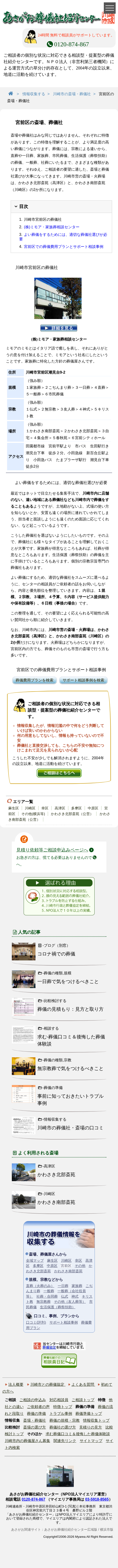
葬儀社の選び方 (62, 1427)
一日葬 (63, 1286)
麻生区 (13, 808)
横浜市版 (106, 1529)
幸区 (44, 808)
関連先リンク (64, 1441)
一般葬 (49, 1291)
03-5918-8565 (97, 1499)
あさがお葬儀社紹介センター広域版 (70, 1529)
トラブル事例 (60, 1414)
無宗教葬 (43, 1302)
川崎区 (30, 808)
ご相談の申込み (32, 1400)
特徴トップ (62, 1407)
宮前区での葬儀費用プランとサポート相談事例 (63, 247)
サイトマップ (91, 1441)
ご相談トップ (83, 1400)
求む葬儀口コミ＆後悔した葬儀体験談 (78, 1434)
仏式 (64, 1296)
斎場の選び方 (34, 1427)
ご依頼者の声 (38, 1407)
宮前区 (66, 1266)
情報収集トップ (96, 1420)
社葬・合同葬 (47, 1296)
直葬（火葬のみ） (40, 1286)
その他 (80, 1266)
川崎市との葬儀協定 (47, 1384)
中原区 (93, 808)
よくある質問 (83, 1384)
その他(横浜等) (33, 814)
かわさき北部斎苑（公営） (72, 814)
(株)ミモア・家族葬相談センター (51, 227)
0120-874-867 (33, 1499)
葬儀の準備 (36, 1414)
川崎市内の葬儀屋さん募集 (27, 1441)
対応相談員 (58, 1400)
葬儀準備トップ (88, 1414)
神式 (75, 1296)
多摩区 (76, 808)
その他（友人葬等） (70, 1302)
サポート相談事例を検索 (83, 680)
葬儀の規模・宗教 (64, 1420)
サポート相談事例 (63, 1322)
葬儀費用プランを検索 (34, 680)
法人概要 (15, 1384)
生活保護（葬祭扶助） (57, 1307)
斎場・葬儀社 (34, 1420)
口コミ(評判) (36, 1322)
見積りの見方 (90, 1427)
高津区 (60, 808)
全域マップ (35, 1260)
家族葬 (77, 1286)
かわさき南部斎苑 (68, 1271)
